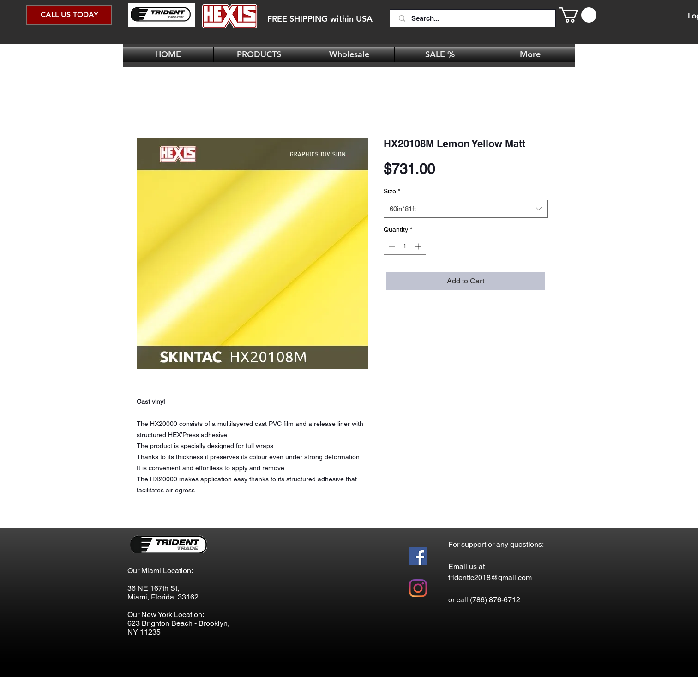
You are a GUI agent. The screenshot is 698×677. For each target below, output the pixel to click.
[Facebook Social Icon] (418, 556)
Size (392, 191)
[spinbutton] (405, 246)
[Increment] (419, 246)
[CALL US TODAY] (69, 15)
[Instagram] (418, 588)
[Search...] (473, 18)
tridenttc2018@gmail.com (490, 577)
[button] (577, 15)
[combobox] (466, 209)
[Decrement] (391, 246)
